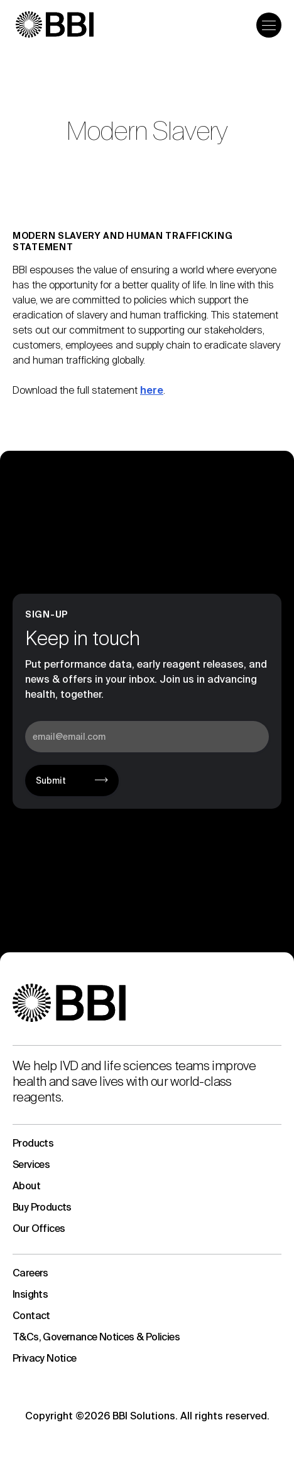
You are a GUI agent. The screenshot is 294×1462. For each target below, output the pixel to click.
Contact (31, 1315)
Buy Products (42, 1207)
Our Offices (39, 1228)
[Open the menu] (268, 25)
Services (31, 1164)
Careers (30, 1273)
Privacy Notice (45, 1358)
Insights (30, 1294)
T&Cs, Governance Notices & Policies (96, 1337)
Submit (51, 780)
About (26, 1185)
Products (33, 1143)
